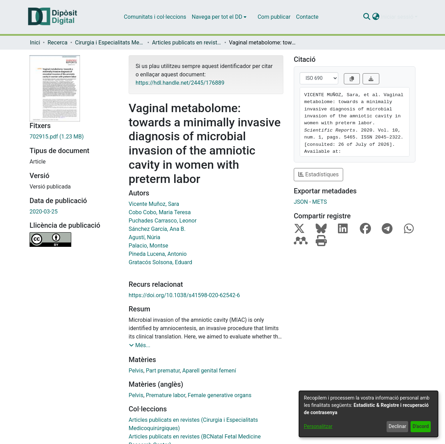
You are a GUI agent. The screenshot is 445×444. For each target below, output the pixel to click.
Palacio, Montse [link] (148, 245)
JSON (301, 202)
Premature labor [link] (165, 395)
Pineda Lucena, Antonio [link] (158, 254)
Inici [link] (35, 42)
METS (319, 202)
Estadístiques (318, 174)
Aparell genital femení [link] (209, 370)
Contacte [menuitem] (307, 17)
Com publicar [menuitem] (274, 17)
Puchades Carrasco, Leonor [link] (162, 220)
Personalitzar (318, 426)
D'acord (421, 426)
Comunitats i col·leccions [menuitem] (155, 17)
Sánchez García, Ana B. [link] (157, 229)
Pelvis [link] (136, 370)
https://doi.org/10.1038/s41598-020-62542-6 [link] (184, 295)
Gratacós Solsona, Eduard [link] (160, 262)
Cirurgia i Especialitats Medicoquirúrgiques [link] (110, 42)
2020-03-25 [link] (44, 211)
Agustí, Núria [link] (144, 237)
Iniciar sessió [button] (398, 17)
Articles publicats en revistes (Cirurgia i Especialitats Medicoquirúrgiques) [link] (186, 42)
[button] (366, 17)
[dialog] (368, 414)
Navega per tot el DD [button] (217, 17)
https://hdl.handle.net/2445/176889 (180, 82)
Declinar (397, 426)
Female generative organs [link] (219, 395)
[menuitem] (219, 17)
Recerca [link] (58, 42)
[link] (74, 137)
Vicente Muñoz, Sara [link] (154, 204)
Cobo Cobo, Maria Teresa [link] (160, 212)
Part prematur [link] (163, 370)
